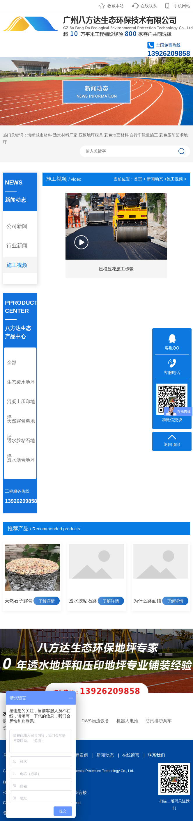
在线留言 (130, 755)
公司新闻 (16, 226)
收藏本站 (115, 5)
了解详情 (46, 601)
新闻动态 (155, 179)
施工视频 (16, 265)
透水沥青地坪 (21, 460)
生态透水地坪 (21, 382)
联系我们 (156, 755)
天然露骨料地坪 (21, 429)
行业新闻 (16, 246)
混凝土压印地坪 (21, 409)
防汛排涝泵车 (159, 720)
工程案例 (79, 755)
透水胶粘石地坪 (21, 448)
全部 (11, 362)
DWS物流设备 (95, 720)
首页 (138, 179)
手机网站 (182, 5)
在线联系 (149, 5)
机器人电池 (127, 720)
